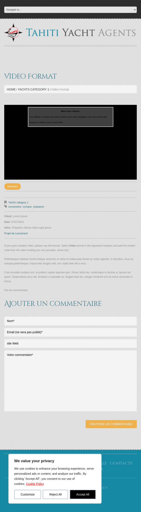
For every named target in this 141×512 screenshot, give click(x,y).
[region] (54, 479)
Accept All (82, 494)
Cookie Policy (35, 484)
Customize (28, 494)
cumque (27, 206)
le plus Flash (57, 122)
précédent (12, 186)
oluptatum (38, 206)
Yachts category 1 (33, 89)
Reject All (55, 494)
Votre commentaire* (70, 380)
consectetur (14, 206)
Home (11, 89)
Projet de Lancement (16, 233)
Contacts (121, 463)
